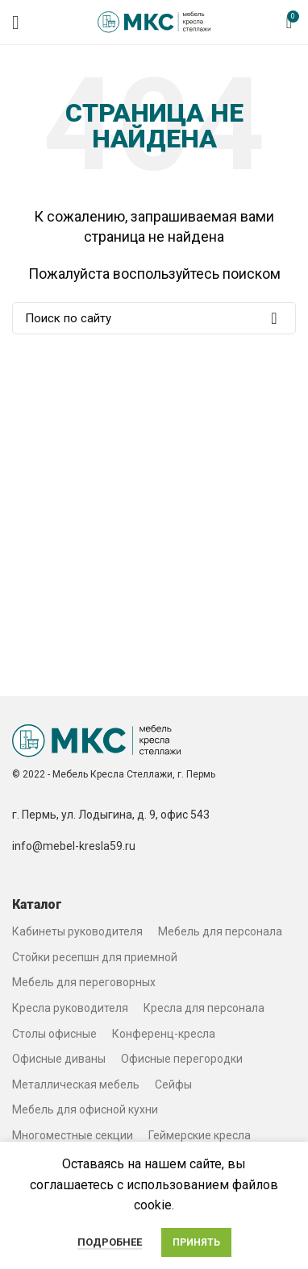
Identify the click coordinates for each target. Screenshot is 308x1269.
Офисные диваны (59, 1058)
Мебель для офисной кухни (85, 1109)
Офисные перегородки (182, 1058)
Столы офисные (54, 1033)
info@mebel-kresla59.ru (73, 846)
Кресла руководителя (70, 1008)
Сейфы (173, 1084)
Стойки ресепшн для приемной (94, 957)
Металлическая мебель (75, 1084)
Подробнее (109, 1242)
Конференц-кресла (163, 1033)
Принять (196, 1242)
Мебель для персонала (220, 931)
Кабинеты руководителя (77, 931)
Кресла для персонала (204, 1008)
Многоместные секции (72, 1135)
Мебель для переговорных (84, 982)
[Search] (154, 318)
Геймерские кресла (199, 1135)
